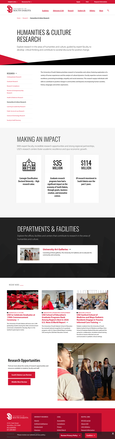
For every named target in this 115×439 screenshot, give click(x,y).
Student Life (81, 10)
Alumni (36, 421)
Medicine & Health (84, 312)
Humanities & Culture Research (16, 102)
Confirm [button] (89, 435)
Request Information (100, 2)
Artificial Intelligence (41, 424)
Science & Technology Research (16, 116)
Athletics (92, 10)
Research (70, 10)
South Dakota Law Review (22, 375)
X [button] (113, 433)
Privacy (59, 427)
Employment (38, 427)
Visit (87, 2)
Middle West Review (19, 382)
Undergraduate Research (14, 77)
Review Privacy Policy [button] (69, 435)
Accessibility (61, 421)
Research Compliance (13, 86)
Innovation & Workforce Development (56, 312)
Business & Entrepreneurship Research (15, 92)
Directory (37, 430)
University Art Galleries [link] (55, 249)
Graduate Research (12, 81)
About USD (84, 424)
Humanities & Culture (16, 312)
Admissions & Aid (58, 10)
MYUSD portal (85, 421)
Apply (78, 2)
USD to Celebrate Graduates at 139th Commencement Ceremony (21, 317)
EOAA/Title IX (61, 430)
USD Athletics (85, 427)
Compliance (61, 424)
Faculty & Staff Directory (14, 120)
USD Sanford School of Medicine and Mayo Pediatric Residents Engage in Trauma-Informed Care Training (90, 319)
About (101, 10)
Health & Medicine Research (15, 97)
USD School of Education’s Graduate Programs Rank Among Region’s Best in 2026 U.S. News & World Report (55, 319)
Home (19, 18)
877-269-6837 (11, 430)
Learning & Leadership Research (16, 106)
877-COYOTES (11, 427)
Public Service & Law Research (15, 111)
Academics (45, 10)
